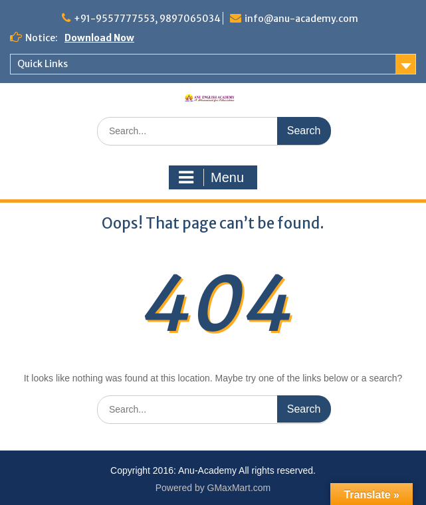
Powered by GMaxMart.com (213, 487)
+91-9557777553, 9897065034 (147, 19)
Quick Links (42, 64)
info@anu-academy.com (301, 19)
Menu (211, 177)
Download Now (99, 38)
